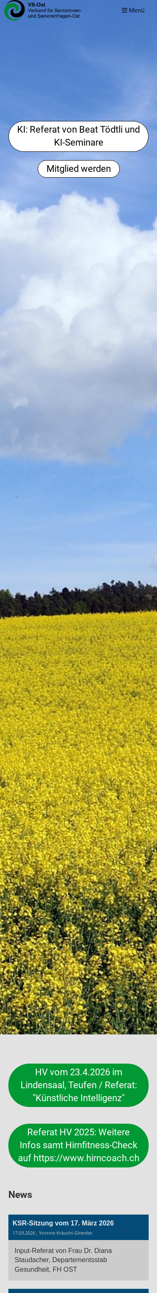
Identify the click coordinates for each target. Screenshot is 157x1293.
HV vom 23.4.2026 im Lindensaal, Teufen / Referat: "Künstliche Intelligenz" (79, 1085)
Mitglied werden (78, 169)
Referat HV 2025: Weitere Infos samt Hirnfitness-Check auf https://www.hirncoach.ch (78, 1145)
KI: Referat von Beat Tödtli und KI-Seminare (78, 136)
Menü (133, 10)
